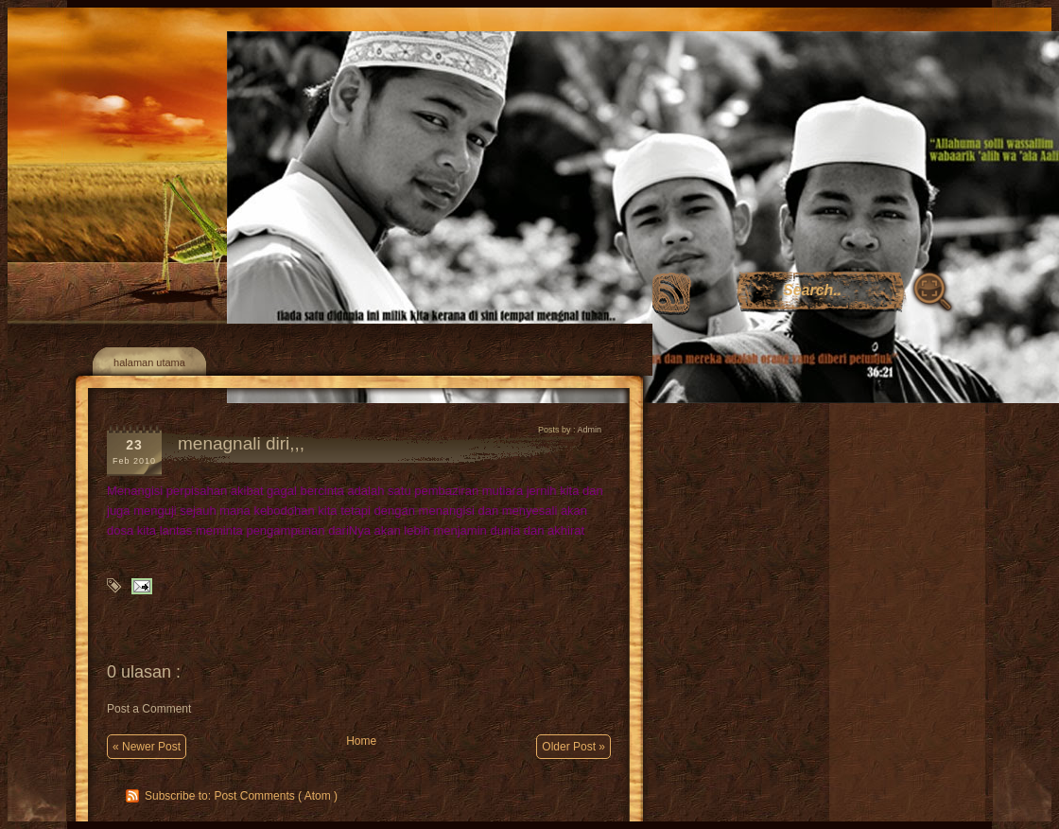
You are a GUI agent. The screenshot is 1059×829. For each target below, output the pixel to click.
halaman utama (149, 362)
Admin (589, 429)
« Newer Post (147, 746)
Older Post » (573, 746)
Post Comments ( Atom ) (276, 796)
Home (361, 741)
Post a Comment (149, 708)
